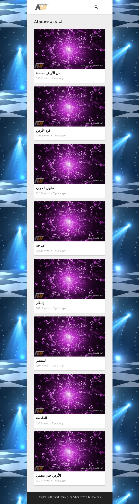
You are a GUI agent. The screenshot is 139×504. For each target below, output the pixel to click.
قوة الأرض (43, 130)
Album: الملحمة (48, 21)
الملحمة (41, 418)
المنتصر (41, 360)
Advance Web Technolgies (87, 497)
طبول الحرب (45, 188)
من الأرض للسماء (48, 73)
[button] (103, 7)
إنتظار (40, 303)
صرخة (40, 245)
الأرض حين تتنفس (48, 475)
